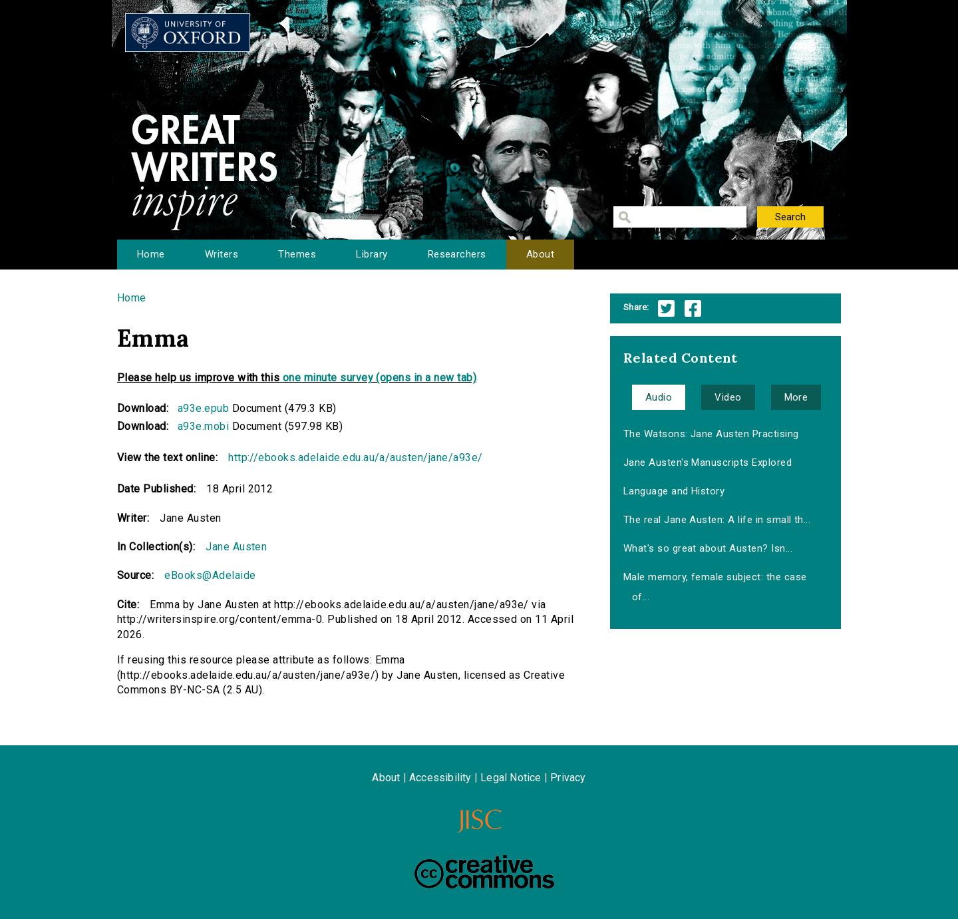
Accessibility (440, 777)
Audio (658, 397)
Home (151, 254)
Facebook (693, 308)
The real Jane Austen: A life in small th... (717, 520)
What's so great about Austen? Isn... (707, 548)
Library (371, 254)
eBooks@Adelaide (209, 575)
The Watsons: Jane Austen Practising (711, 434)
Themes (297, 254)
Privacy (567, 777)
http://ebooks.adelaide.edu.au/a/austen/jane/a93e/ (355, 457)
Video (728, 397)
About (540, 254)
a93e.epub (203, 408)
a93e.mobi (203, 426)
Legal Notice (510, 777)
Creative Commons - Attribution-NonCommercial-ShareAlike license (484, 871)
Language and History (674, 491)
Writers (221, 254)
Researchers (457, 254)
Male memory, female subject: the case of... (715, 587)
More (796, 397)
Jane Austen (236, 546)
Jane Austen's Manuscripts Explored (707, 462)
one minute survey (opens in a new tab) (379, 377)
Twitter (666, 308)
